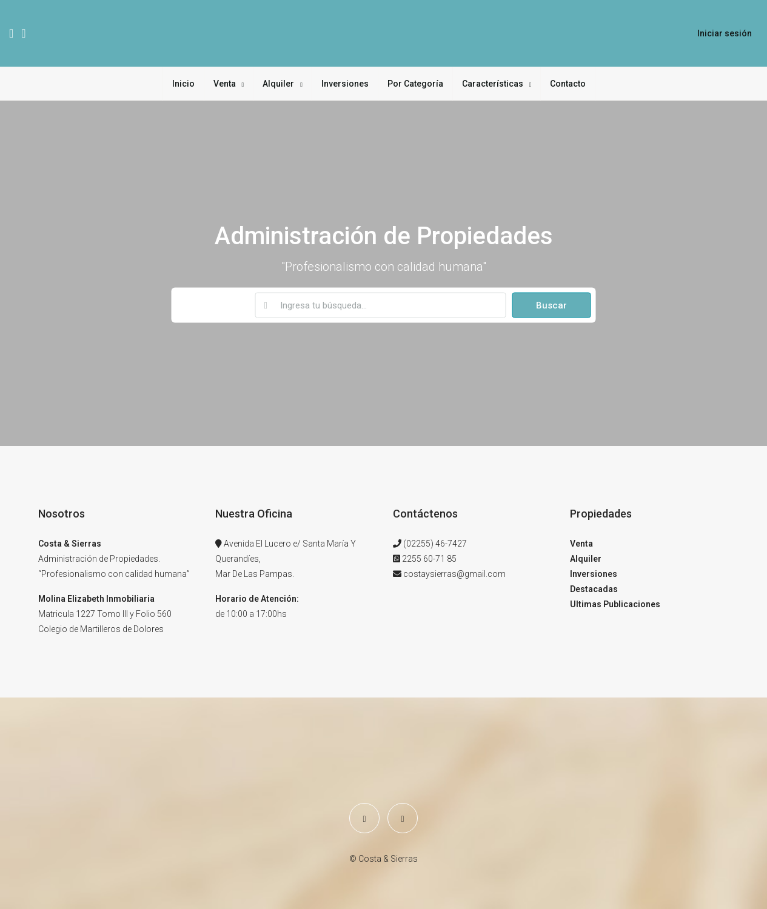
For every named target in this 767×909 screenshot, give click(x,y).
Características (492, 83)
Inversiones (345, 83)
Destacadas (594, 589)
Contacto (568, 83)
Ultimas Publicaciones (615, 604)
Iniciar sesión (724, 33)
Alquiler (278, 83)
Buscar (551, 305)
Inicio (183, 83)
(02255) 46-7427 (435, 543)
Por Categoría (415, 83)
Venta (224, 83)
